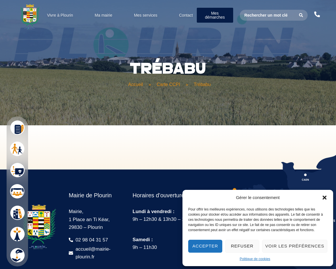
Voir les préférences (294, 245)
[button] (324, 197)
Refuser (242, 245)
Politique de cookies (255, 259)
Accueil (135, 84)
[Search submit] (301, 15)
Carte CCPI (168, 84)
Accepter (205, 245)
